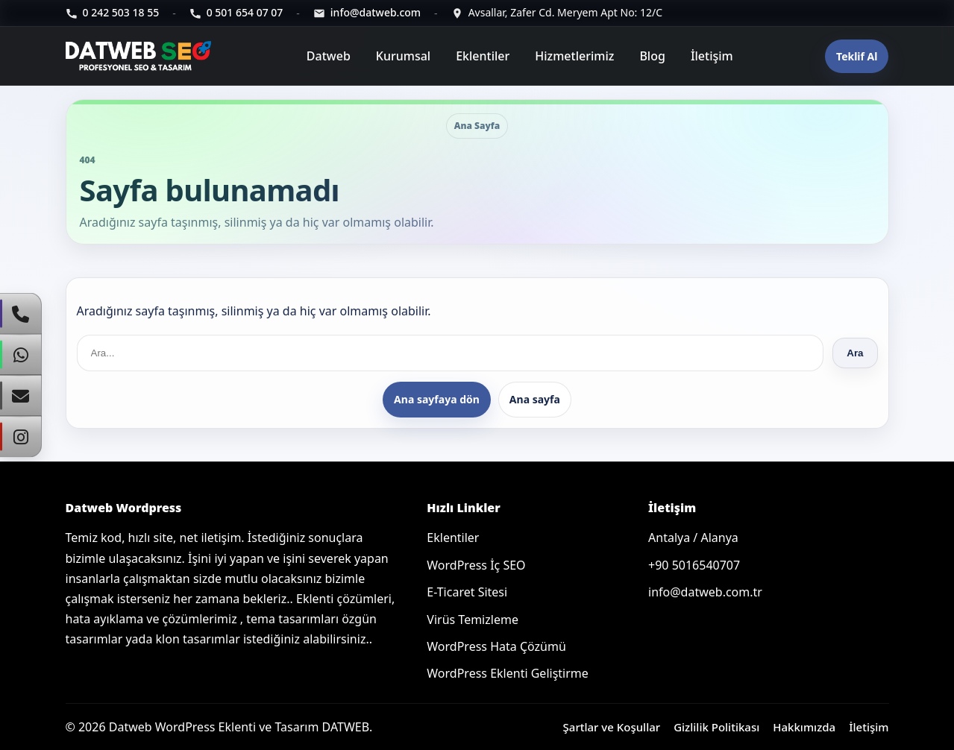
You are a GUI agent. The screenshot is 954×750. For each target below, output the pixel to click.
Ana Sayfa (477, 125)
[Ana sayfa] (140, 56)
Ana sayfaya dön (437, 399)
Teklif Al (856, 56)
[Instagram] (21, 437)
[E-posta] (367, 13)
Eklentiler (482, 56)
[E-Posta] (21, 396)
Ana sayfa (534, 399)
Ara (855, 353)
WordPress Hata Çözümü (496, 646)
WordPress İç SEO (476, 565)
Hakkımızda (804, 726)
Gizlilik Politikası (716, 726)
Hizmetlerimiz (574, 56)
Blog (652, 56)
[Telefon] (113, 13)
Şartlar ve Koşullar (612, 726)
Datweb (329, 56)
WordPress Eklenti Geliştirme (507, 673)
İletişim (712, 56)
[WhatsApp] (21, 355)
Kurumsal (403, 56)
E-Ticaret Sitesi (467, 592)
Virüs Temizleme (472, 619)
